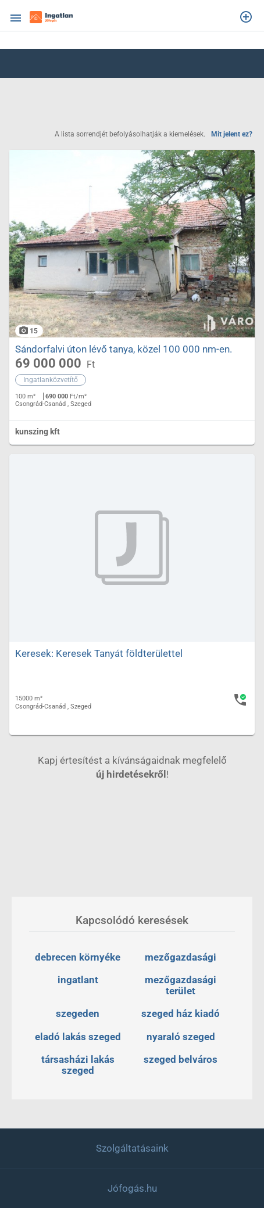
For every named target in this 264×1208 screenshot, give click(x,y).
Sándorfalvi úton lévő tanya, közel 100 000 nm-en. (123, 349)
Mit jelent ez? (231, 134)
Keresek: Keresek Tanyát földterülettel (99, 653)
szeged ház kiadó (180, 1013)
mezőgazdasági (180, 957)
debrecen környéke (77, 957)
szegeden (77, 1013)
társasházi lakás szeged (79, 1065)
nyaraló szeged (181, 1036)
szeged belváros (180, 1059)
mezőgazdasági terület (182, 985)
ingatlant (78, 980)
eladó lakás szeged (78, 1036)
